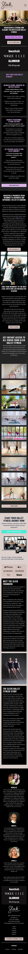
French (7, 949)
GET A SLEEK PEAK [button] (14, 42)
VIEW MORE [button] (13, 506)
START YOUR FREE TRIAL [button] (14, 531)
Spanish (20, 949)
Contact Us (14, 917)
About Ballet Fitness (14, 915)
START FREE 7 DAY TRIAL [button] (14, 37)
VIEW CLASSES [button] (14, 327)
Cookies (14, 932)
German (13, 949)
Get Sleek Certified (14, 921)
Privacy (14, 930)
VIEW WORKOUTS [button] (14, 249)
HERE (17, 218)
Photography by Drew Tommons (14, 923)
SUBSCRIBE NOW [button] (14, 185)
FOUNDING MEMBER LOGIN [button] (14, 939)
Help (14, 926)
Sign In (14, 934)
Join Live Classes (14, 919)
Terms (14, 928)
